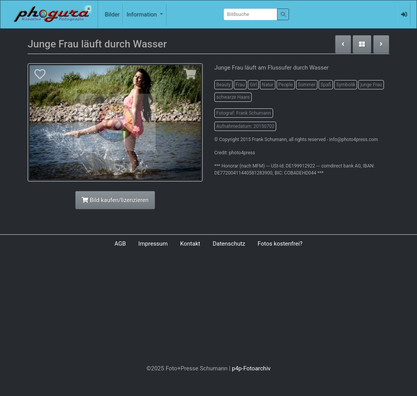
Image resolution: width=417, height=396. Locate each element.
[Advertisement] (208, 307)
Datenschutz (229, 243)
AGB (120, 243)
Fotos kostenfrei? (280, 243)
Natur (267, 84)
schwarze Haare (233, 97)
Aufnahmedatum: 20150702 (245, 126)
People (286, 84)
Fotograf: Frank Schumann (243, 113)
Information (142, 14)
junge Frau (371, 84)
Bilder (112, 14)
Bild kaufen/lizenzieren (115, 200)
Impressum (153, 243)
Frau (240, 84)
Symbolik (345, 84)
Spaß (326, 84)
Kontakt (190, 243)
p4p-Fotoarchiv (251, 368)
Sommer (306, 84)
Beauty (223, 84)
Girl (253, 84)
